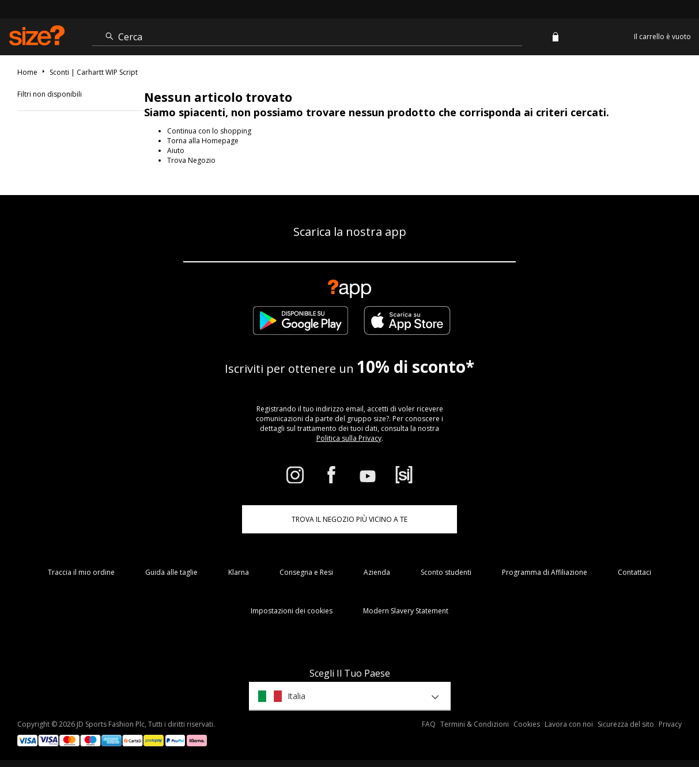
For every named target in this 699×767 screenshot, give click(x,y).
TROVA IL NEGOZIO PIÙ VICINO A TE (349, 519)
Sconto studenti (446, 572)
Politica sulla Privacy (348, 438)
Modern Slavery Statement (405, 611)
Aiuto (175, 150)
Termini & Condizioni (474, 724)
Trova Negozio (191, 160)
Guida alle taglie (171, 572)
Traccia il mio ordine (81, 572)
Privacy (670, 724)
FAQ (429, 724)
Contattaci (634, 572)
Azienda (377, 572)
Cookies (526, 724)
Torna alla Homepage (203, 141)
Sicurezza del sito (626, 724)
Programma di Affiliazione (544, 572)
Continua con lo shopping (209, 131)
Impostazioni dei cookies (292, 611)
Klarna (238, 572)
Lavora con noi (569, 724)
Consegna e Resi (306, 572)
